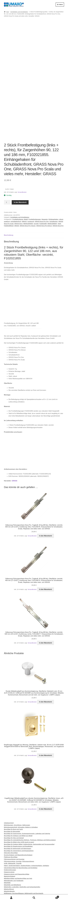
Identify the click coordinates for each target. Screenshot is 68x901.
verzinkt (36, 191)
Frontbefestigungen (34, 187)
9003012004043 (28, 191)
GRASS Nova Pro (58, 194)
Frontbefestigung (17, 187)
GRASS (16, 194)
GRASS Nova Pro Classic (28, 194)
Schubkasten (53, 189)
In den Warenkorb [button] (45, 504)
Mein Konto (11, 898)
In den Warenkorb (20, 170)
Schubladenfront (16, 189)
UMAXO (24, 189)
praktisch (7, 189)
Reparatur (45, 187)
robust (61, 187)
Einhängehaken (53, 187)
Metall (26, 187)
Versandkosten (22, 160)
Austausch (30, 189)
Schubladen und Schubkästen (19, 12)
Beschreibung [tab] (8, 203)
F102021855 (43, 191)
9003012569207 (52, 191)
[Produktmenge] (7, 170)
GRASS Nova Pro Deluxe (44, 194)
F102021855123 (9, 194)
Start (7, 12)
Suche (34, 898)
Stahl (59, 191)
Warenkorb (52, 896)
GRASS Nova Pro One (42, 189)
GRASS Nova (18, 191)
